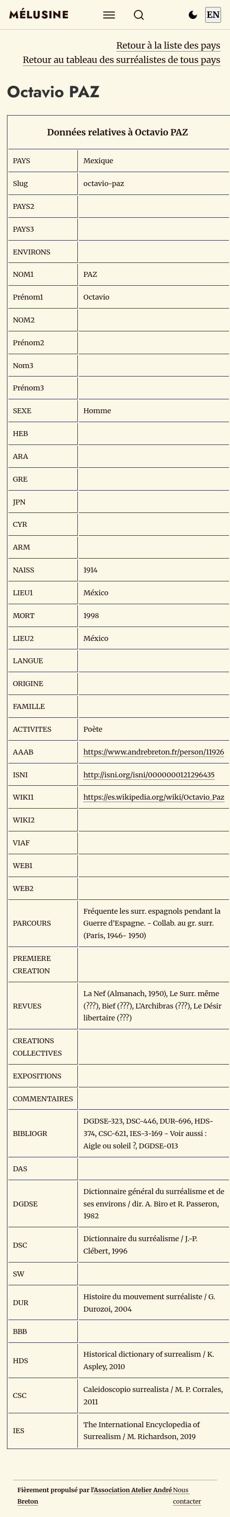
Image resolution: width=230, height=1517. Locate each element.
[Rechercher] (139, 14)
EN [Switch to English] (213, 14)
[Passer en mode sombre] (193, 15)
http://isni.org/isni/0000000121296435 (149, 774)
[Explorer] (109, 14)
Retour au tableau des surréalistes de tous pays (122, 59)
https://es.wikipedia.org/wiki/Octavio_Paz (153, 797)
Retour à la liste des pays (168, 45)
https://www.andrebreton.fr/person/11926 (153, 752)
